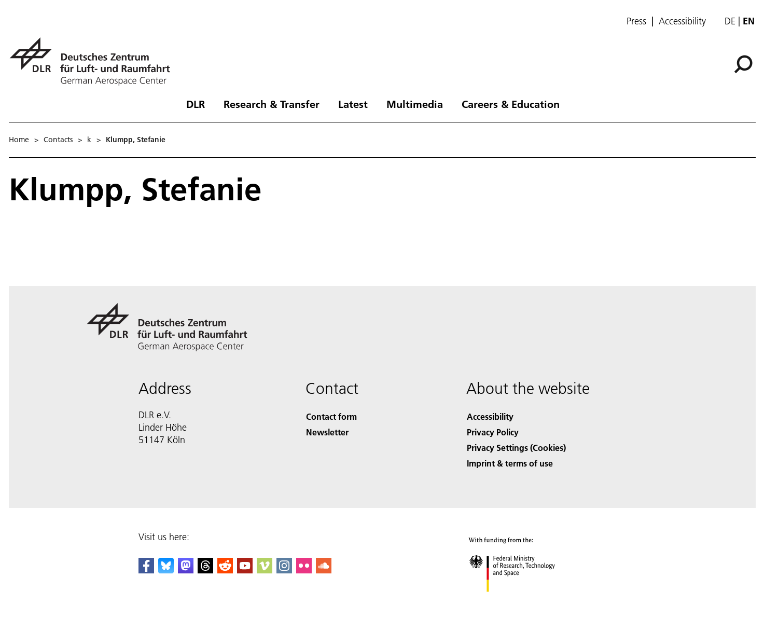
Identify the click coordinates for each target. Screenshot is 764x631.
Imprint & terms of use (510, 463)
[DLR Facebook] (146, 570)
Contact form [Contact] (331, 416)
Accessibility (682, 21)
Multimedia (414, 104)
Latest (353, 104)
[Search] (743, 64)
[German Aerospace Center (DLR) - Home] (93, 61)
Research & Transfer (272, 104)
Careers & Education (511, 104)
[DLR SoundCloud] (323, 570)
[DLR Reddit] (225, 570)
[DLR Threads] (205, 570)
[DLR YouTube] (245, 570)
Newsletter (327, 432)
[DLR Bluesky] (166, 570)
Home (19, 139)
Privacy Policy (493, 432)
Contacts (58, 139)
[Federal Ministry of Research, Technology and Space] (525, 602)
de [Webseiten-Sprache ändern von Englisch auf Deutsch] (730, 21)
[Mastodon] (185, 570)
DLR (195, 104)
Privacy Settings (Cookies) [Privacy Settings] (516, 447)
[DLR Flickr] (304, 570)
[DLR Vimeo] (264, 570)
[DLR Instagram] (284, 570)
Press (636, 21)
